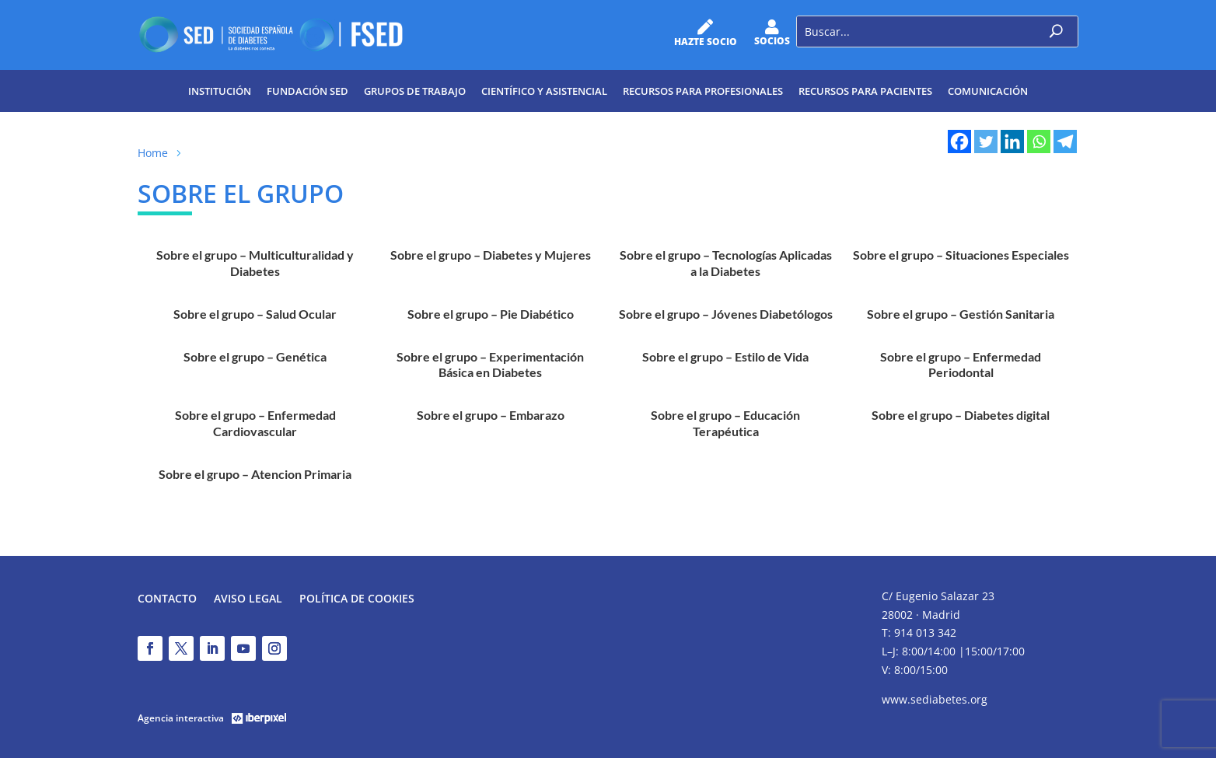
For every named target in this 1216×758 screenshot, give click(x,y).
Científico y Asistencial (544, 91)
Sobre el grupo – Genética (255, 356)
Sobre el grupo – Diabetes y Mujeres (490, 254)
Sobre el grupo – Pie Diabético (490, 313)
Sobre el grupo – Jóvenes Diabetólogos (726, 313)
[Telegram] (1065, 141)
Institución (219, 91)
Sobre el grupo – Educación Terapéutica (725, 422)
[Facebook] (959, 141)
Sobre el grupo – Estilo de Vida (725, 356)
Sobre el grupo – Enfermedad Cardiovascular (255, 422)
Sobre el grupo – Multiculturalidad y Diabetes (255, 262)
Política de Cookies (356, 599)
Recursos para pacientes (865, 91)
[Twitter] (986, 141)
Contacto (167, 599)
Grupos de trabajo (415, 91)
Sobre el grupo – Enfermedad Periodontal (960, 364)
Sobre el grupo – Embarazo (490, 414)
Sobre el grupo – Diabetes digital (961, 414)
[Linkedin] (1012, 141)
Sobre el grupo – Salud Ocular (255, 313)
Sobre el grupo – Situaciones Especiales (961, 254)
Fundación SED (307, 91)
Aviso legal (248, 599)
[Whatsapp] (1038, 141)
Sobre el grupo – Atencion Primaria (255, 473)
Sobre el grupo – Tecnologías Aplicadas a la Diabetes (726, 262)
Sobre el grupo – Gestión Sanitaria (960, 313)
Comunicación (988, 91)
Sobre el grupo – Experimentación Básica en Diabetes (490, 364)
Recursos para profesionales (703, 91)
